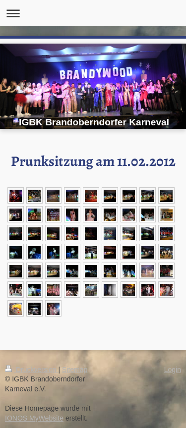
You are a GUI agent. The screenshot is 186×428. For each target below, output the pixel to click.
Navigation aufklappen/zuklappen (93, 13)
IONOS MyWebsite (34, 418)
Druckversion (31, 370)
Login (172, 370)
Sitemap (74, 370)
